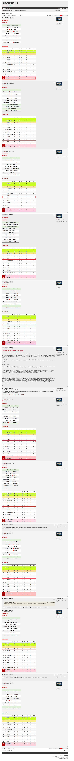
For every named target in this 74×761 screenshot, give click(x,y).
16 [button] (62, 15)
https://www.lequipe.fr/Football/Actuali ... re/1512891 (13, 394)
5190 (61, 23)
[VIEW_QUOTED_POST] (15, 602)
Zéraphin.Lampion (59, 388)
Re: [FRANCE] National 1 (8, 17)
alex (57, 21)
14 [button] (59, 15)
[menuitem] (9, 8)
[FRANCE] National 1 (7, 13)
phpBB (56, 756)
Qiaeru (67, 757)
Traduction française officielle (60, 757)
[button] (53, 15)
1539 (61, 389)
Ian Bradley (66, 755)
